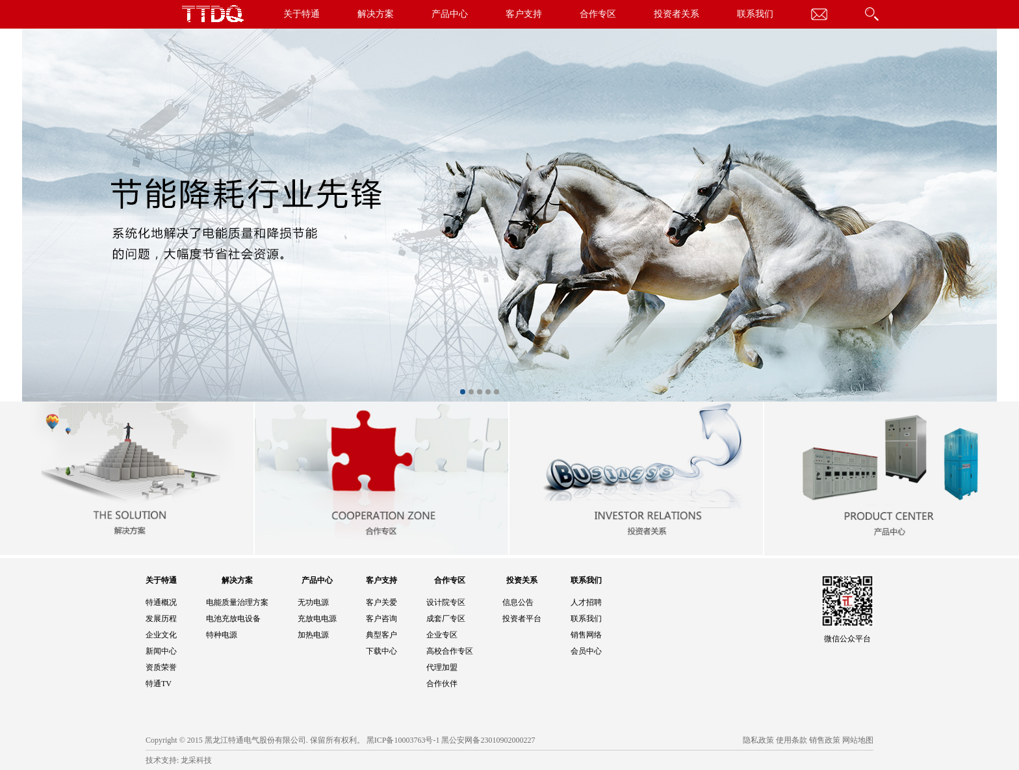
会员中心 (586, 651)
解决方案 (375, 14)
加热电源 (313, 634)
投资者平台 (521, 618)
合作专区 (598, 14)
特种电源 (221, 634)
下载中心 (381, 651)
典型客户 (381, 634)
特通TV (159, 683)
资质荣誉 (161, 667)
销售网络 (586, 634)
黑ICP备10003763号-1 (403, 740)
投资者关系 (676, 14)
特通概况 (161, 602)
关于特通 (301, 14)
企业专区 (442, 634)
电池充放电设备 (233, 618)
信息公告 (518, 602)
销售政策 (824, 740)
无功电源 (313, 602)
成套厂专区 (445, 618)
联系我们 (755, 14)
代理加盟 (442, 667)
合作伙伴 (442, 683)
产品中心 (450, 14)
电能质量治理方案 (237, 602)
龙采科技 (196, 760)
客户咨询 (381, 618)
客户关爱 (381, 602)
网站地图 (857, 740)
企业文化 (161, 634)
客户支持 (524, 14)
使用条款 (791, 740)
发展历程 (161, 618)
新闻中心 (161, 651)
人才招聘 (586, 602)
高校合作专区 (449, 651)
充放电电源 (317, 618)
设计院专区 (445, 602)
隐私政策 (758, 740)
